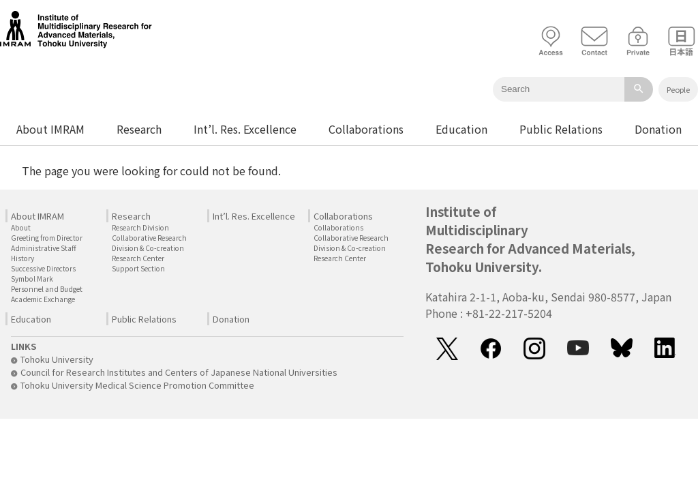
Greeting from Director (46, 238)
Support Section (138, 268)
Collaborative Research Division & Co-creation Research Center (149, 248)
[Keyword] (558, 89)
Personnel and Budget (46, 289)
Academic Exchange (43, 299)
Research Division (140, 227)
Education (461, 129)
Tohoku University (52, 359)
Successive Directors (43, 268)
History (22, 258)
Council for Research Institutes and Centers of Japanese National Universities (174, 372)
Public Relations (561, 129)
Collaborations (366, 129)
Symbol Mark (32, 278)
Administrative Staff (43, 248)
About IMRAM (50, 129)
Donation (658, 129)
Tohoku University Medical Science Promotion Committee (132, 384)
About (21, 227)
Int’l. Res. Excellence (245, 129)
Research (139, 129)
